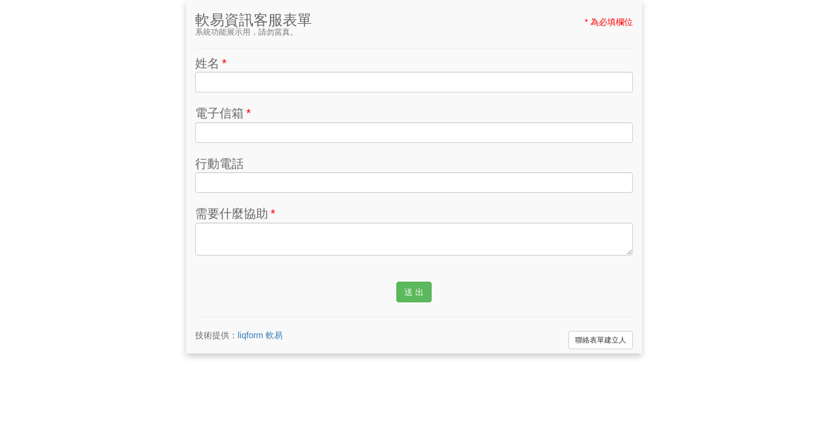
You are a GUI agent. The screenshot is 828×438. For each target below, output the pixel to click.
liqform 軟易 (260, 335)
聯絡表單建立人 (600, 340)
